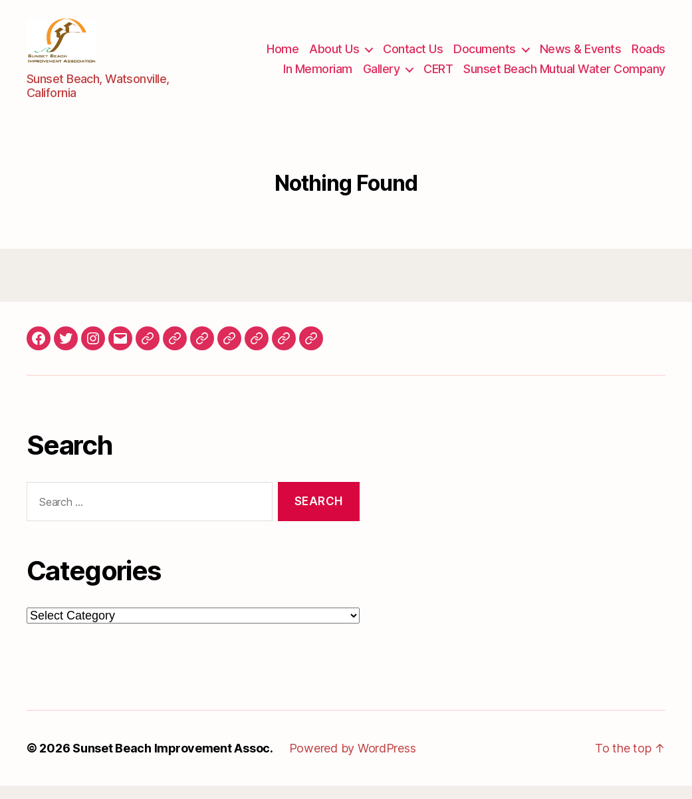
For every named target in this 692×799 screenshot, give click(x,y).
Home (282, 55)
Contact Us (413, 55)
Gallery (381, 75)
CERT (438, 75)
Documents (484, 55)
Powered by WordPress (353, 761)
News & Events (581, 55)
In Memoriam (317, 75)
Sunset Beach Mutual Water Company (564, 75)
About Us (334, 55)
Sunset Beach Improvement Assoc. (173, 761)
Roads (648, 55)
